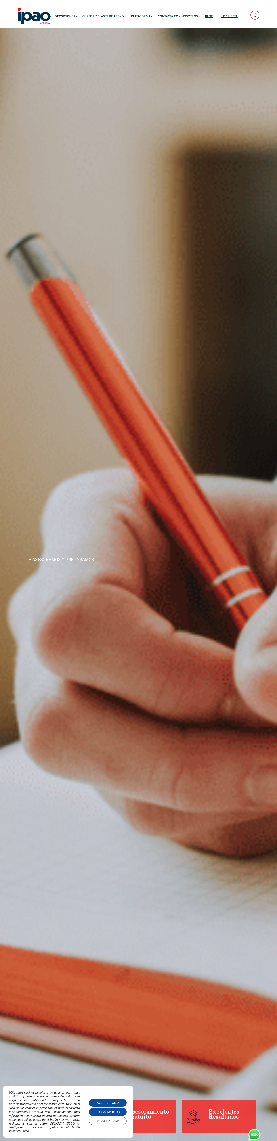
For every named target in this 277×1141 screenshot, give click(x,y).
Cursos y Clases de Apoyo (103, 16)
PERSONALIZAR (108, 1121)
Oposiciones (65, 16)
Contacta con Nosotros (178, 16)
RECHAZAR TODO (107, 1112)
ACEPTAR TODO (108, 1103)
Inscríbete (229, 16)
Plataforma (141, 16)
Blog (209, 16)
